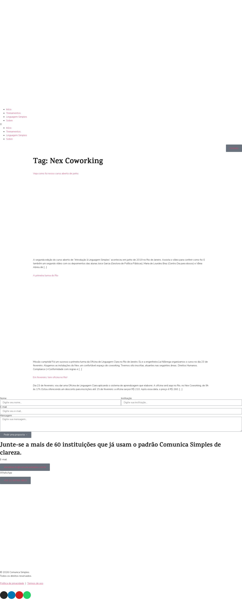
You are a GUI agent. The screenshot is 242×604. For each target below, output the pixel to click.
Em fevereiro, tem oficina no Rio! (50, 377)
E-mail (3, 407)
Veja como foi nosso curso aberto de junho (55, 173)
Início (8, 109)
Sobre (9, 120)
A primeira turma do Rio (45, 275)
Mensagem (6, 415)
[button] (121, 124)
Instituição (126, 398)
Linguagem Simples (16, 116)
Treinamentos (13, 113)
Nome (3, 398)
